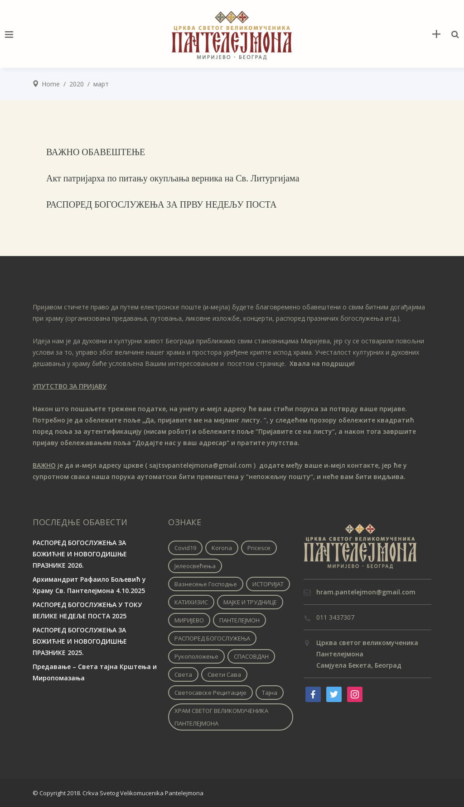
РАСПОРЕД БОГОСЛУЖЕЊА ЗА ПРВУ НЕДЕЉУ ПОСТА (161, 204)
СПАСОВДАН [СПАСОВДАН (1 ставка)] (251, 656)
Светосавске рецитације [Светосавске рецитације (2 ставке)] (210, 692)
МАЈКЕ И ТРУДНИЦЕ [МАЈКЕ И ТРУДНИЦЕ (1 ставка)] (250, 602)
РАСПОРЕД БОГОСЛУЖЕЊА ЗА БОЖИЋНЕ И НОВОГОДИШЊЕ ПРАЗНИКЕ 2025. (80, 641)
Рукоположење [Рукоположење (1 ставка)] (196, 656)
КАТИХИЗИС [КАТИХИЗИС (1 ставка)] (191, 602)
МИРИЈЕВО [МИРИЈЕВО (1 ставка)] (189, 620)
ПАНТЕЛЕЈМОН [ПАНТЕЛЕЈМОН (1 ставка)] (239, 620)
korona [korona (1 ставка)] (222, 548)
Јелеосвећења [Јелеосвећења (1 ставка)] (195, 566)
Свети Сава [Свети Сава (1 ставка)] (224, 674)
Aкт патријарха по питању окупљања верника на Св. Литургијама (173, 178)
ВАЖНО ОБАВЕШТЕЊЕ (95, 152)
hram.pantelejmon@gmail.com (366, 592)
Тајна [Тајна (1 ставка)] (269, 692)
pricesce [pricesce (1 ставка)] (259, 548)
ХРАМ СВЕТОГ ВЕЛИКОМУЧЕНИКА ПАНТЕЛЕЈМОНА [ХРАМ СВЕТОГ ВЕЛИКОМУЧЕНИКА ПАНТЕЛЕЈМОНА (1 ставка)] (221, 717)
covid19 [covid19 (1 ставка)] (185, 548)
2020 (76, 84)
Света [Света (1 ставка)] (183, 674)
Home (51, 84)
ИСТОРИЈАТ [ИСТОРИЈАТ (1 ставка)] (268, 584)
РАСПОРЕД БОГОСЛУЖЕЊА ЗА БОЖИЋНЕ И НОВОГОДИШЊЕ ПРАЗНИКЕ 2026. (80, 554)
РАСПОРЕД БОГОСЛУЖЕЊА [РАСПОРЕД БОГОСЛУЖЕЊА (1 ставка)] (212, 638)
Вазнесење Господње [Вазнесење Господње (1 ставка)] (205, 584)
